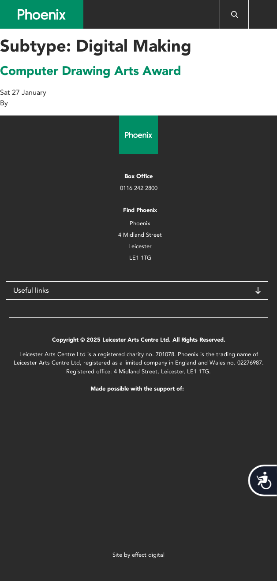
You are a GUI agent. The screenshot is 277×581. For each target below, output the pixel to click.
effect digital (148, 554)
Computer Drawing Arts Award (90, 70)
